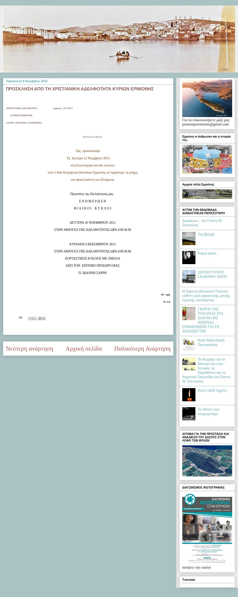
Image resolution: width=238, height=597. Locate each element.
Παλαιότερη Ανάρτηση (142, 348)
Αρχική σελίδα (84, 348)
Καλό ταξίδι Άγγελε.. (213, 390)
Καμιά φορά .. (208, 253)
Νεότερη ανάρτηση (29, 348)
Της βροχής (206, 234)
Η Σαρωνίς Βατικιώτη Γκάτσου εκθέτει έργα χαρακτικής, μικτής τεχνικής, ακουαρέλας (206, 295)
